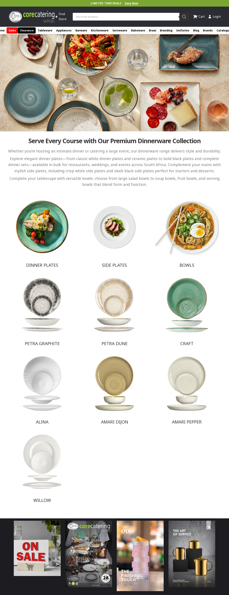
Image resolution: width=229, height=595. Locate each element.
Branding (166, 30)
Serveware (119, 30)
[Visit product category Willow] (42, 468)
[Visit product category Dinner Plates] (42, 233)
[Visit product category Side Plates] (114, 233)
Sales (12, 30)
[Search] (184, 17)
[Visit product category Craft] (187, 311)
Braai (152, 30)
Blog (196, 30)
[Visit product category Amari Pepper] (187, 390)
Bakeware (138, 30)
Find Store (61, 16)
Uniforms (182, 30)
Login (214, 16)
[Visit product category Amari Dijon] (114, 390)
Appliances (64, 30)
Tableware (45, 30)
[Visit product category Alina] (42, 390)
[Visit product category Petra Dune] (114, 311)
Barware (81, 30)
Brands (208, 30)
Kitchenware (100, 30)
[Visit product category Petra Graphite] (42, 311)
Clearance (27, 30)
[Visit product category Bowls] (187, 233)
